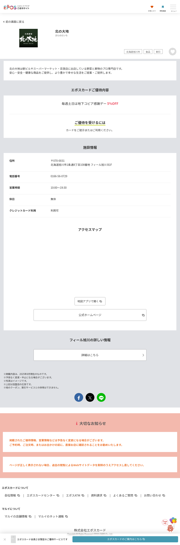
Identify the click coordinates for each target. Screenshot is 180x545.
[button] (97, 539)
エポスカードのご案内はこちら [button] (126, 539)
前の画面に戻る (13, 21)
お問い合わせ (155, 495)
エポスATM (75, 495)
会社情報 (12, 495)
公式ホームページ (112, 315)
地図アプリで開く (90, 301)
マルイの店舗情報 (18, 516)
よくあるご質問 (125, 495)
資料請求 (99, 495)
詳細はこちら (113, 355)
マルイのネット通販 (53, 516)
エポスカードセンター (43, 495)
